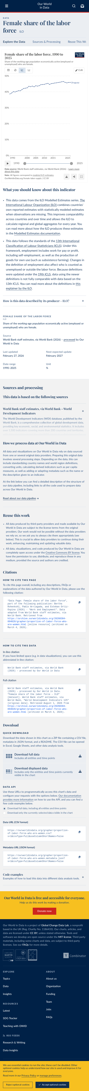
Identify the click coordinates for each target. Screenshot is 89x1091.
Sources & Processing (47, 41)
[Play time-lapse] (8, 163)
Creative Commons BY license (63, 552)
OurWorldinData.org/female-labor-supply (23, 178)
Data (6, 996)
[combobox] (73, 6)
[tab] (8, 70)
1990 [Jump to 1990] (16, 163)
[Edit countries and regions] (79, 70)
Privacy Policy (28, 1076)
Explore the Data (14, 41)
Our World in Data (45, 6)
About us (51, 988)
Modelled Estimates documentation (37, 233)
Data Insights (10, 1060)
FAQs (25, 955)
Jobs (48, 1019)
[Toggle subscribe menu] (82, 6)
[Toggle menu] (6, 6)
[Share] (74, 176)
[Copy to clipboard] (75, 602)
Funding (50, 1004)
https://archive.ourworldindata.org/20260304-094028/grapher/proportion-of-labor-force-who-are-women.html (38, 624)
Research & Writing (14, 1052)
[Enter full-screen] (81, 176)
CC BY (46, 178)
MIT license (64, 947)
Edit (80, 70)
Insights (7, 1004)
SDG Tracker (10, 1028)
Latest (6, 1021)
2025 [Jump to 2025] (80, 163)
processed (69, 339)
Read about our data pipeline (20, 498)
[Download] (67, 176)
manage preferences (50, 1076)
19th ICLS (44, 274)
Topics (6, 988)
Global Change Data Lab (55, 935)
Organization (53, 996)
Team (49, 1012)
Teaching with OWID (15, 1036)
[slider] (25, 163)
